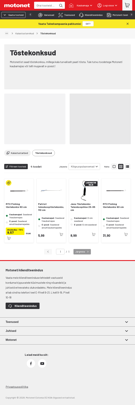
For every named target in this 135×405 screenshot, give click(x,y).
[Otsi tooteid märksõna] (60, 5)
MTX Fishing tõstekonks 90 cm (113, 205)
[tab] (45, 15)
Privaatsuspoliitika (17, 386)
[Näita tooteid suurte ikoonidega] (114, 166)
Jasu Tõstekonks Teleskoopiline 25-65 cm (82, 207)
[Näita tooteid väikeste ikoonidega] (120, 166)
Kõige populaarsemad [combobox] (82, 166)
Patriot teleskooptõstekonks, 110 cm (51, 207)
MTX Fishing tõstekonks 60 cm (16, 205)
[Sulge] (127, 23)
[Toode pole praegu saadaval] (9, 238)
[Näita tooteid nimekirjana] (127, 166)
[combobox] (46, 5)
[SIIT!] (88, 23)
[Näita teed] (6, 33)
